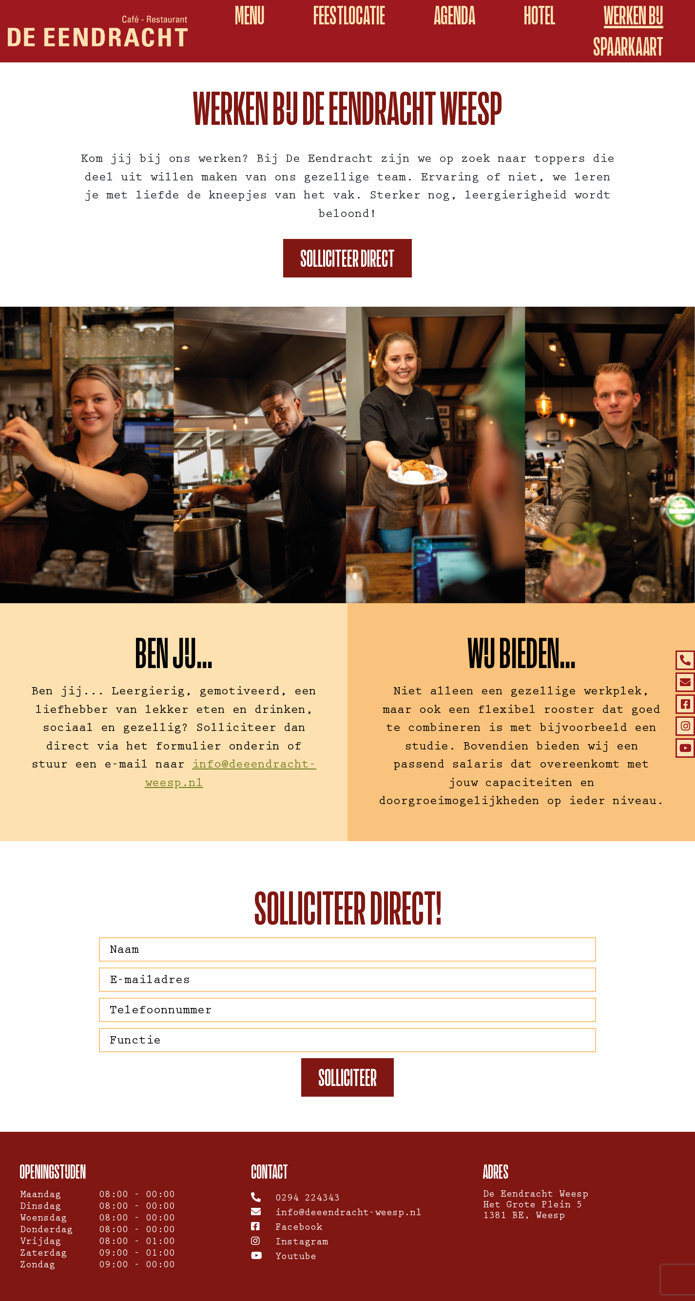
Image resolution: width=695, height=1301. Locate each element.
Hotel (539, 15)
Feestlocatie (349, 15)
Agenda (454, 15)
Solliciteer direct (347, 258)
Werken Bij (633, 15)
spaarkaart (628, 46)
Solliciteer (347, 1077)
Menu (250, 15)
